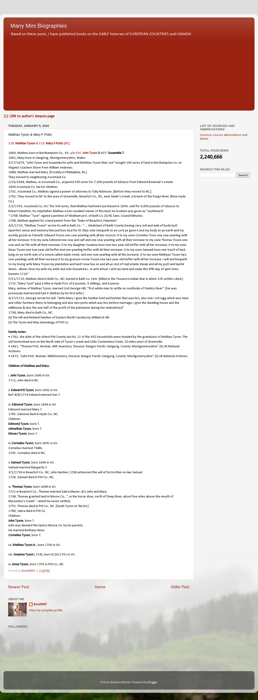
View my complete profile (46, 610)
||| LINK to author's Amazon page (29, 116)
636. (86, 153)
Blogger (152, 682)
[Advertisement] (129, 72)
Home (100, 587)
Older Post (180, 587)
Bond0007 (40, 604)
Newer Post (18, 587)
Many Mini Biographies (38, 26)
